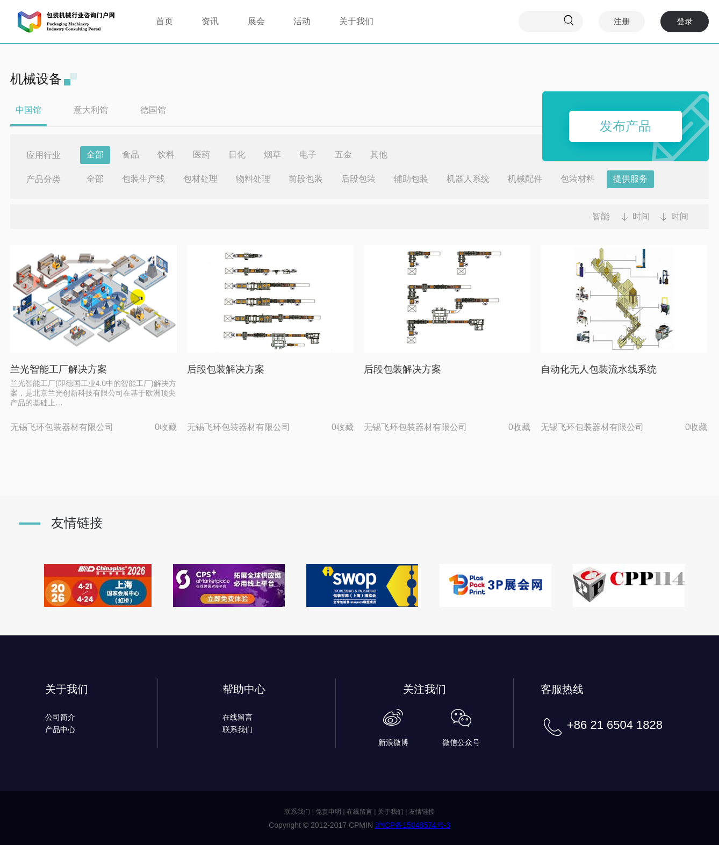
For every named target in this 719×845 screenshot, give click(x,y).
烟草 (272, 154)
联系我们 (237, 729)
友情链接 (422, 811)
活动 (302, 21)
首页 (164, 21)
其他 (378, 154)
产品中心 (60, 729)
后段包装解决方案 (225, 369)
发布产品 (625, 126)
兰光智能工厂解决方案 (58, 369)
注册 (622, 21)
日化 (237, 154)
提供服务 (630, 178)
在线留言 (237, 717)
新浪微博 (393, 742)
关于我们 (356, 21)
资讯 (210, 21)
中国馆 (28, 109)
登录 (685, 21)
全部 (95, 154)
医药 (201, 154)
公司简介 (60, 717)
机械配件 (525, 178)
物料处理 (253, 178)
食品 (130, 154)
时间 (641, 216)
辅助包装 (411, 178)
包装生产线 (143, 178)
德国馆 (153, 109)
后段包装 (358, 178)
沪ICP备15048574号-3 (412, 825)
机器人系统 (468, 178)
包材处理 (200, 178)
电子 (308, 154)
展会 (256, 21)
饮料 (166, 154)
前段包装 (306, 178)
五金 (343, 154)
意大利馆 (91, 109)
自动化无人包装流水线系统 (599, 369)
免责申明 (328, 811)
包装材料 (577, 178)
